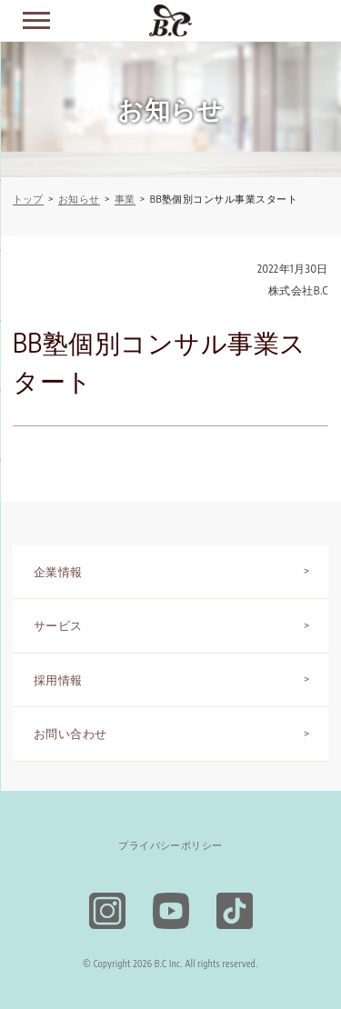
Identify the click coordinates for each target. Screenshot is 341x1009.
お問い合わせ (70, 733)
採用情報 (58, 680)
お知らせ (79, 199)
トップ (28, 199)
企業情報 (58, 571)
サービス (58, 625)
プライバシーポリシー (170, 845)
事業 (125, 199)
